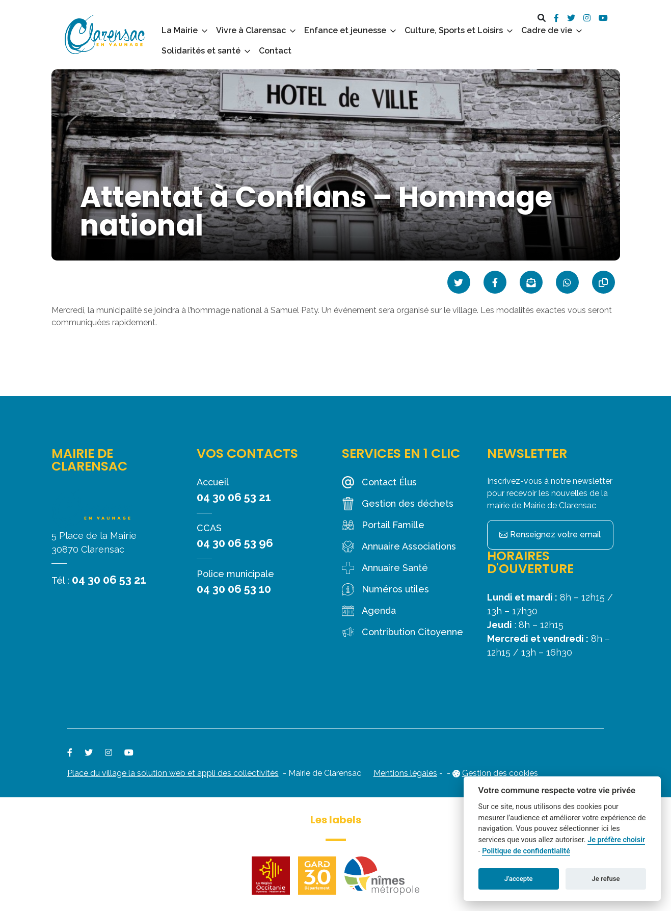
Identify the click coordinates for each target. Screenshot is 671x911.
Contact (275, 51)
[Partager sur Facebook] (495, 282)
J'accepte (518, 878)
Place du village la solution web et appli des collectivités (173, 773)
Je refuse (606, 878)
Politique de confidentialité (526, 851)
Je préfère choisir (616, 840)
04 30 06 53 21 (109, 579)
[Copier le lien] (603, 282)
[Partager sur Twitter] (458, 282)
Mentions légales (405, 773)
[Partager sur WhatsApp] (567, 282)
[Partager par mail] (531, 282)
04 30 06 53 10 (234, 588)
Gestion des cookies (500, 773)
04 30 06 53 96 (235, 543)
